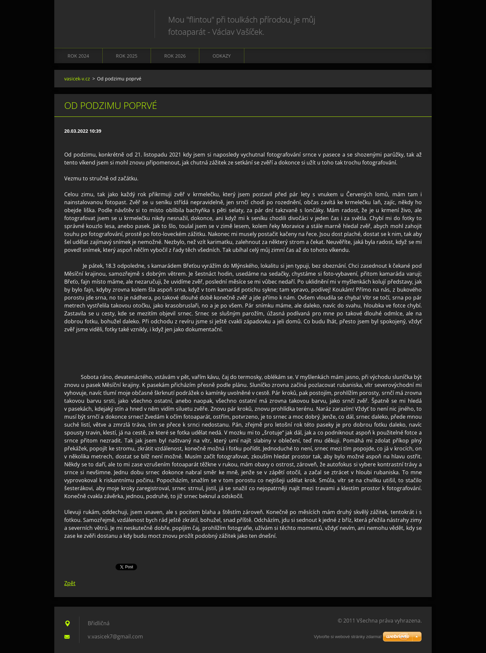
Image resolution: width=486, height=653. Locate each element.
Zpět (69, 583)
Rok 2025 (126, 56)
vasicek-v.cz (77, 78)
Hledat (414, 19)
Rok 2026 (175, 56)
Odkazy (222, 56)
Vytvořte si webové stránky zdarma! (348, 636)
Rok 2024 (78, 56)
